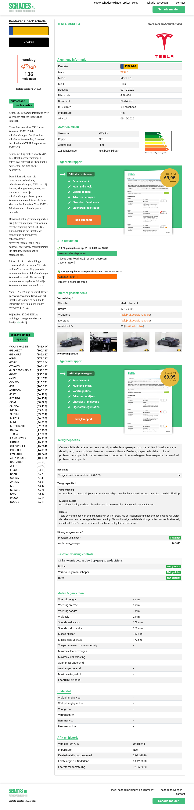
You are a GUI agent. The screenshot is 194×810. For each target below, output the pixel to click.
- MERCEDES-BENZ (28, 370)
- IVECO (27, 498)
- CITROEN (28, 390)
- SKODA (28, 406)
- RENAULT (28, 355)
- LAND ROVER (28, 438)
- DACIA (28, 430)
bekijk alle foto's (134, 326)
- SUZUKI (28, 414)
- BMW (28, 374)
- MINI (28, 422)
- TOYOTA (28, 367)
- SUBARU (27, 490)
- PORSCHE (28, 450)
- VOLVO (28, 382)
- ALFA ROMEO (28, 458)
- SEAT (28, 402)
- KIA (28, 386)
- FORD (28, 363)
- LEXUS (27, 470)
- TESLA (28, 434)
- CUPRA (27, 478)
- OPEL (28, 359)
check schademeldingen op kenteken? (116, 2)
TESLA (124, 72)
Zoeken (29, 42)
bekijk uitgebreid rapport (135, 314)
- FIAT (28, 394)
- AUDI (28, 378)
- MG (27, 486)
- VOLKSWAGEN (28, 347)
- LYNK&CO (28, 454)
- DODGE (27, 502)
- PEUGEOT (28, 351)
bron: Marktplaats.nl (67, 353)
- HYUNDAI (28, 398)
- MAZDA (28, 418)
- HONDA (28, 442)
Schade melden (168, 9)
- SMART (27, 494)
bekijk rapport (83, 219)
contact (180, 2)
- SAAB (27, 474)
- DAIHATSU (27, 462)
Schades (22, 7)
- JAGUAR (27, 482)
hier (19, 322)
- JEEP (27, 466)
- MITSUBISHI (28, 426)
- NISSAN (28, 410)
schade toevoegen (157, 2)
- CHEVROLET (28, 446)
